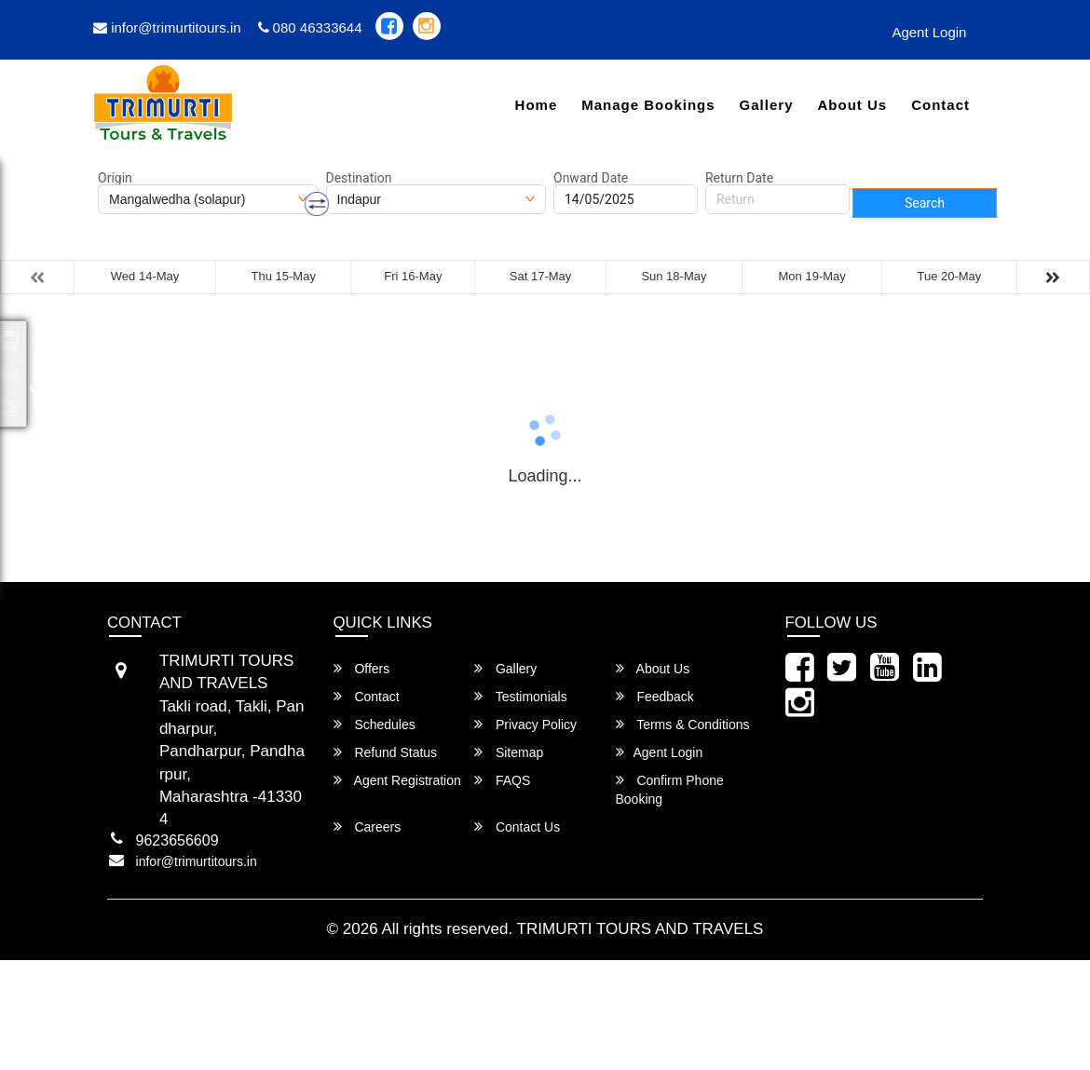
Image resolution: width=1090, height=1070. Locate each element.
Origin (115, 177)
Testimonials (520, 696)
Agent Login (929, 32)
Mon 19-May (812, 276)
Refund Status (386, 752)
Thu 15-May (284, 276)
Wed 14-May (145, 276)
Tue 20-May (949, 276)
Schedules (375, 724)
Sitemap (508, 752)
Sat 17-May (540, 276)
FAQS (502, 780)
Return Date (739, 177)
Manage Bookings (648, 105)
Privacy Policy (525, 724)
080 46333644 (310, 27)
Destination (359, 177)
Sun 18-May (673, 276)
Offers (362, 668)
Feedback (655, 696)
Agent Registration (397, 780)
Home (536, 105)
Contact (940, 105)
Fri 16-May (413, 276)
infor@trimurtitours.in (167, 27)
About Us (852, 105)
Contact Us (517, 826)
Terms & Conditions (683, 724)
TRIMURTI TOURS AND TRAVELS (640, 929)
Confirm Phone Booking (670, 789)
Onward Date (590, 177)
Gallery (767, 105)
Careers (368, 826)
